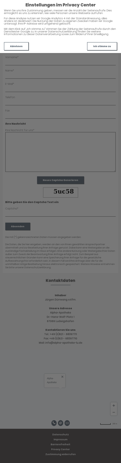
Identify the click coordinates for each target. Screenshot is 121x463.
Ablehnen (16, 46)
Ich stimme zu (102, 46)
